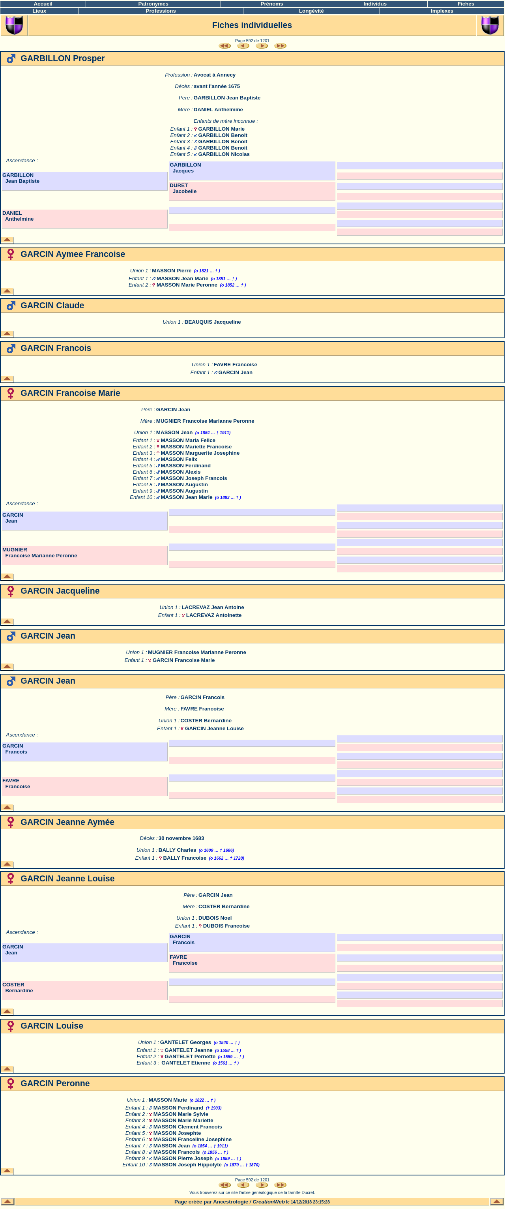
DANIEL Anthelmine (218, 109)
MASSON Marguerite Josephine (200, 453)
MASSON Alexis (180, 472)
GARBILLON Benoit (222, 135)
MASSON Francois (176, 1152)
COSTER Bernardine (206, 721)
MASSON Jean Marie (182, 278)
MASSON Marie (168, 1100)
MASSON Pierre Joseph (183, 1158)
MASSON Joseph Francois (194, 478)
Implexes (442, 11)
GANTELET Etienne (185, 1063)
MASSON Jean (174, 432)
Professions (161, 11)
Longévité (311, 11)
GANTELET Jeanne (188, 1050)
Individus (375, 4)
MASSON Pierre (171, 271)
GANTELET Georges (185, 1042)
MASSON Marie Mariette (183, 1120)
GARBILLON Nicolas (224, 154)
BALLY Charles (177, 850)
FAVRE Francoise (235, 364)
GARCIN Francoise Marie (184, 660)
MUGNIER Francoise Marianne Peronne (205, 421)
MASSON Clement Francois (187, 1127)
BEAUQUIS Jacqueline (213, 322)
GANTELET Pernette (190, 1056)
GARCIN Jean (235, 372)
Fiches (466, 4)
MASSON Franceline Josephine (192, 1139)
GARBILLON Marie (221, 129)
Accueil (43, 4)
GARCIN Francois (202, 697)
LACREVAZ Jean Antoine (212, 607)
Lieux (39, 11)
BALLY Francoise (184, 858)
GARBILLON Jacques (185, 168)
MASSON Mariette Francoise (196, 447)
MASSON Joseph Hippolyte (187, 1165)
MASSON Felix (179, 459)
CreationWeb (268, 1202)
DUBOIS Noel (215, 918)
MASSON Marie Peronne (187, 285)
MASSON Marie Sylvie (180, 1114)
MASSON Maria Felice (188, 440)
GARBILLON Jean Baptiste (227, 98)
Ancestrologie (230, 1202)
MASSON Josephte (177, 1133)
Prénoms (272, 4)
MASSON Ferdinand (186, 466)
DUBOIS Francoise (226, 926)
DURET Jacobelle (183, 188)
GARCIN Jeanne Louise (214, 728)
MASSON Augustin (184, 484)
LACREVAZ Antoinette (214, 615)
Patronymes (153, 4)
